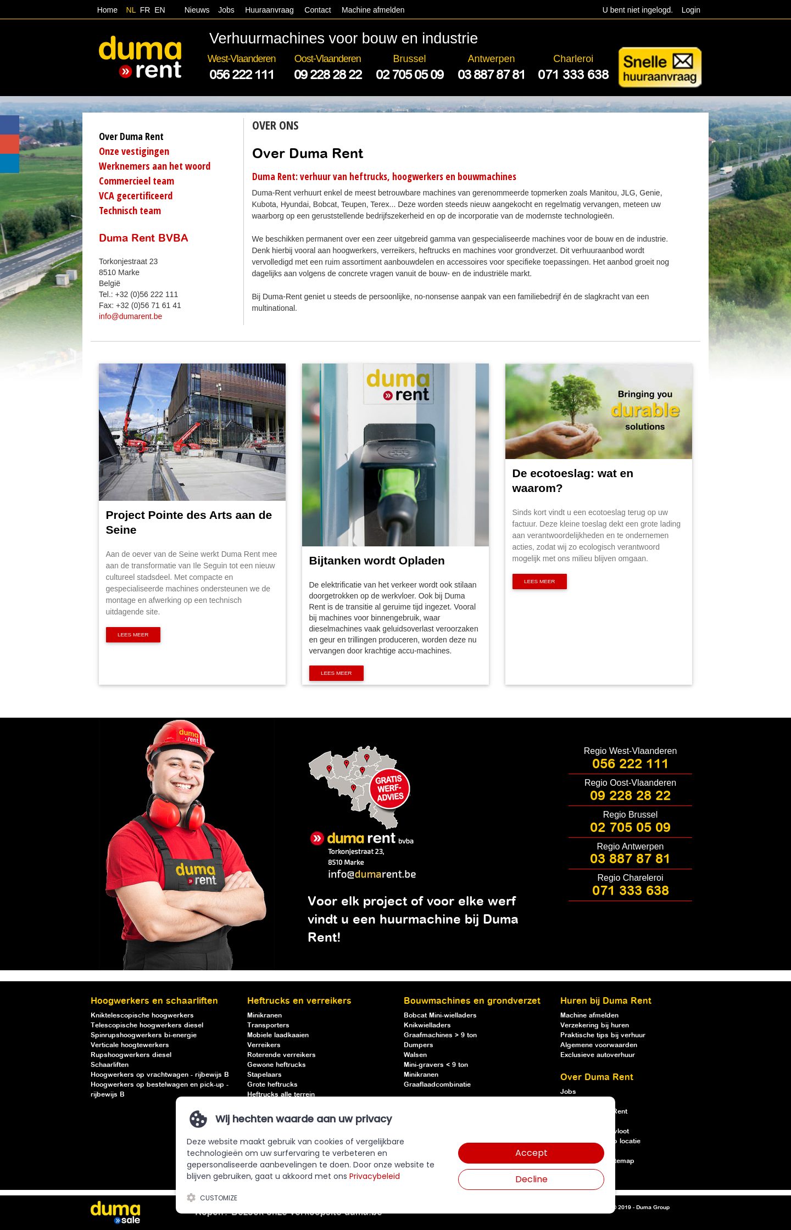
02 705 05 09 (630, 828)
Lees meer (133, 635)
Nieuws (197, 9)
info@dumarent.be (130, 316)
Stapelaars (264, 1074)
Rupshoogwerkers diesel (131, 1055)
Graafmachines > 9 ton (440, 1035)
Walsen (415, 1055)
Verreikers (264, 1045)
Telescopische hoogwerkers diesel (147, 1025)
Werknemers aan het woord (154, 165)
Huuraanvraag (269, 9)
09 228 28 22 (630, 796)
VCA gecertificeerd (135, 195)
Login (691, 9)
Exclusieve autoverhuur (597, 1055)
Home (107, 9)
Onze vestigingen (134, 151)
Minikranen (264, 1015)
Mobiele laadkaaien (278, 1035)
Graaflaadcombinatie (437, 1084)
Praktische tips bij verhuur (602, 1035)
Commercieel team (136, 180)
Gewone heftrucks (276, 1065)
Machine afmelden (371, 9)
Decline (531, 1179)
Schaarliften (110, 1065)
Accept (531, 1153)
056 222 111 (630, 764)
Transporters (268, 1025)
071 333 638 (630, 891)
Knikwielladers (427, 1025)
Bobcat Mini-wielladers (440, 1015)
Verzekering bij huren (594, 1025)
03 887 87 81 (630, 859)
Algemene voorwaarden (598, 1045)
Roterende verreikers (281, 1055)
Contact (317, 9)
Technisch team (130, 210)
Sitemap (621, 1161)
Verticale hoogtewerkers (130, 1045)
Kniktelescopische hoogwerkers (142, 1015)
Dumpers (418, 1045)
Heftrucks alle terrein (281, 1094)
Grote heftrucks (272, 1084)
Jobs (223, 9)
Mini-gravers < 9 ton (436, 1065)
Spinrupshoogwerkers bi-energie (144, 1035)
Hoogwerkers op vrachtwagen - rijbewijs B (160, 1074)
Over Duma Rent (131, 136)
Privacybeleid (374, 1176)
